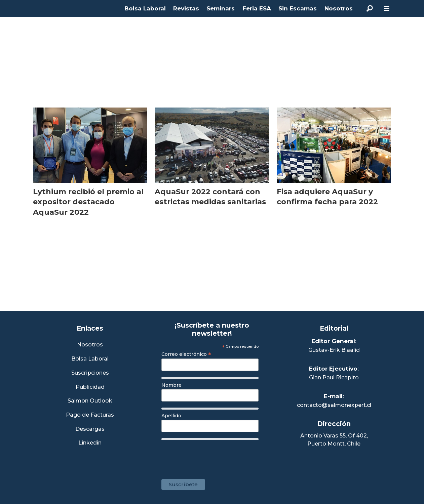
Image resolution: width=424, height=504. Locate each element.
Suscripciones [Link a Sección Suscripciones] (90, 373)
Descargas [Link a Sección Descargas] (90, 429)
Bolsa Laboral (145, 8)
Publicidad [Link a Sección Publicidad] (90, 387)
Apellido (171, 416)
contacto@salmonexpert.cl (334, 405)
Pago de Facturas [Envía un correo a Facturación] (90, 415)
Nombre (171, 385)
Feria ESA (256, 8)
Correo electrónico (186, 354)
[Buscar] (369, 8)
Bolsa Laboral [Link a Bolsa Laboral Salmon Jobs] (90, 359)
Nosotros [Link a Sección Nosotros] (90, 345)
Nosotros (338, 8)
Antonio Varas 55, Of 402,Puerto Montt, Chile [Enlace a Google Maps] (334, 439)
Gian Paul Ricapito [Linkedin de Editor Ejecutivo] (334, 377)
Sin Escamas (297, 8)
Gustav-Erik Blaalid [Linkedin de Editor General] (334, 350)
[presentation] (212, 456)
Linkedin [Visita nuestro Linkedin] (90, 443)
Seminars (220, 8)
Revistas (186, 8)
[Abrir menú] (386, 8)
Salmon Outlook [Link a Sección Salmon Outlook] (90, 401)
